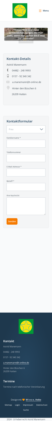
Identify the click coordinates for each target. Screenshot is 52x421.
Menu (44, 10)
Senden (12, 221)
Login (17, 405)
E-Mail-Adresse (14, 166)
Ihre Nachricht (13, 195)
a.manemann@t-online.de (16, 362)
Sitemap (8, 405)
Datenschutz (41, 405)
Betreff (11, 181)
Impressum (28, 405)
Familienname (14, 137)
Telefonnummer (14, 152)
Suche (26, 410)
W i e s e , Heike (33, 399)
